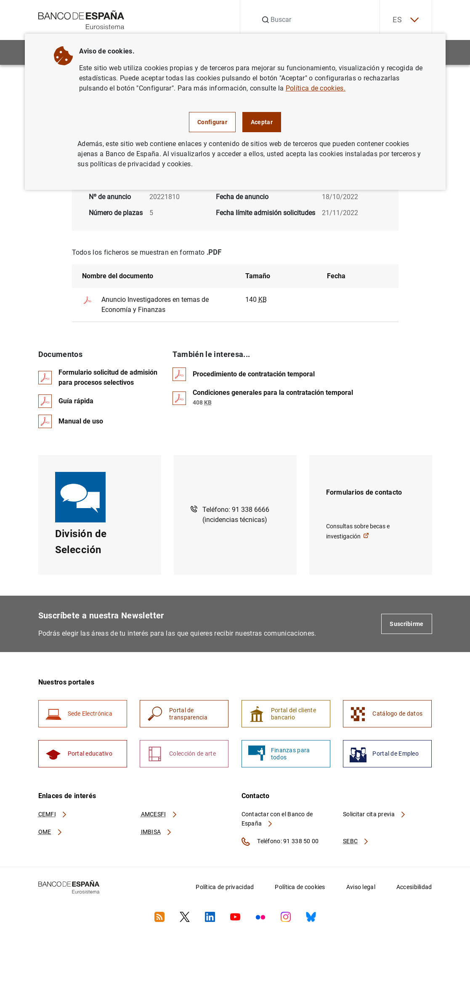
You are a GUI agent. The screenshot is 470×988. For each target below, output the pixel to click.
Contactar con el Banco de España (277, 819)
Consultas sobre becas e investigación (358, 531)
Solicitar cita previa (374, 814)
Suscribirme (406, 623)
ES (406, 20)
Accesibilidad (414, 887)
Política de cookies (300, 887)
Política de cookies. (315, 88)
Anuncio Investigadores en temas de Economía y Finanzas (145, 304)
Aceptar (262, 122)
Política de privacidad (225, 887)
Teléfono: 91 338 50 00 (280, 841)
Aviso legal (360, 887)
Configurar (212, 122)
